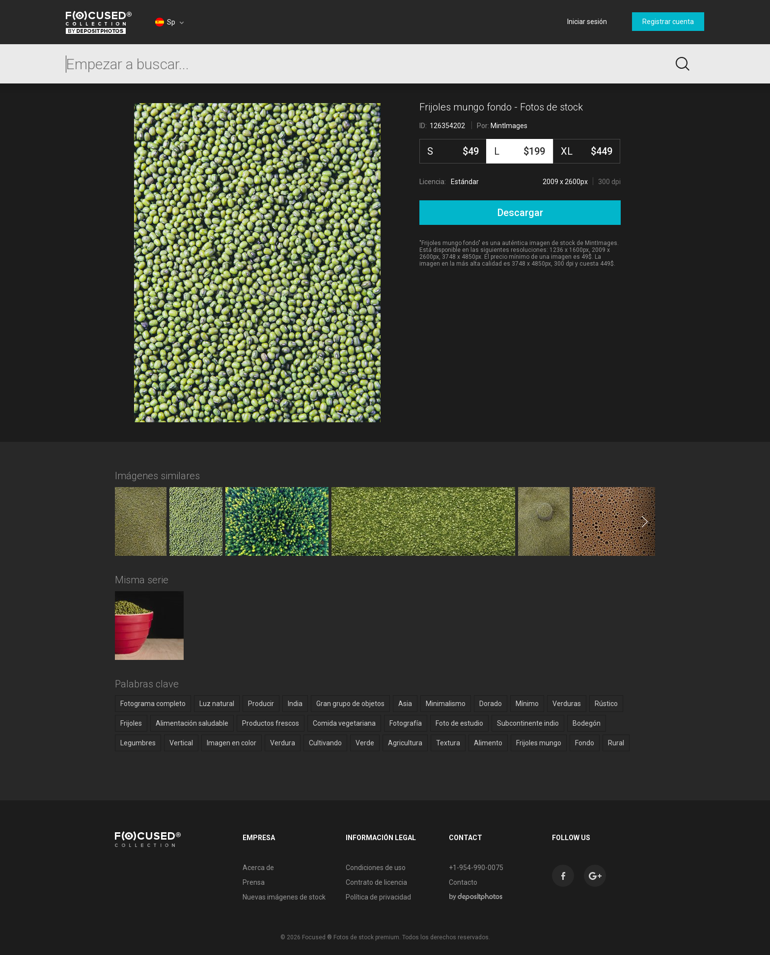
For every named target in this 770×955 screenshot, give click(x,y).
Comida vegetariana (344, 723)
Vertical (181, 743)
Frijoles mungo (538, 743)
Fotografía (405, 723)
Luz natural (216, 704)
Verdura (282, 743)
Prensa (254, 882)
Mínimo (527, 704)
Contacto (463, 882)
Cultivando (325, 743)
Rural (616, 743)
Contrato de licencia (376, 882)
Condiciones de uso (376, 868)
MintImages (509, 126)
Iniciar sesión (587, 22)
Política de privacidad (378, 897)
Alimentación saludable (192, 723)
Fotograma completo (153, 704)
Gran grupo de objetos (350, 704)
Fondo (584, 743)
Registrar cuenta (668, 22)
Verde (365, 743)
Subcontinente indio (528, 723)
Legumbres (138, 743)
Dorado (490, 704)
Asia (405, 704)
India (295, 704)
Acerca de (258, 868)
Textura (448, 743)
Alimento (488, 743)
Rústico (606, 704)
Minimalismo (446, 704)
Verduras (566, 704)
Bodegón (587, 723)
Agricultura (405, 743)
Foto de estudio (459, 723)
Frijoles (131, 723)
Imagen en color (231, 743)
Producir (261, 704)
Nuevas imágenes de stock (284, 897)
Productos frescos (270, 723)
